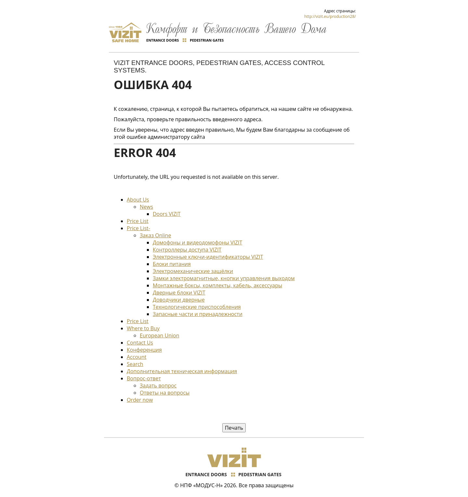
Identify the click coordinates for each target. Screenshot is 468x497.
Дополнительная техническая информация (182, 371)
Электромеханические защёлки (193, 271)
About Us (138, 199)
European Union (159, 335)
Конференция (144, 349)
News (146, 206)
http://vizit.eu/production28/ (330, 16)
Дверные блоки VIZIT (179, 292)
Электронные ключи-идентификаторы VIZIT (208, 256)
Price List (138, 221)
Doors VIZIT (167, 213)
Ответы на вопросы (164, 392)
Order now (140, 399)
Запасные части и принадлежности (197, 314)
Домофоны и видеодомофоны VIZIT (197, 242)
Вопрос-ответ (144, 378)
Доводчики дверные (179, 299)
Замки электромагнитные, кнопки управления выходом (224, 278)
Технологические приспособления (197, 306)
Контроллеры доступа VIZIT (187, 249)
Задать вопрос (158, 385)
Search (135, 364)
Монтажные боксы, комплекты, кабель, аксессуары (217, 285)
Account (136, 356)
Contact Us (140, 342)
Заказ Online (155, 235)
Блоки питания (172, 264)
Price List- (138, 228)
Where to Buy (143, 328)
